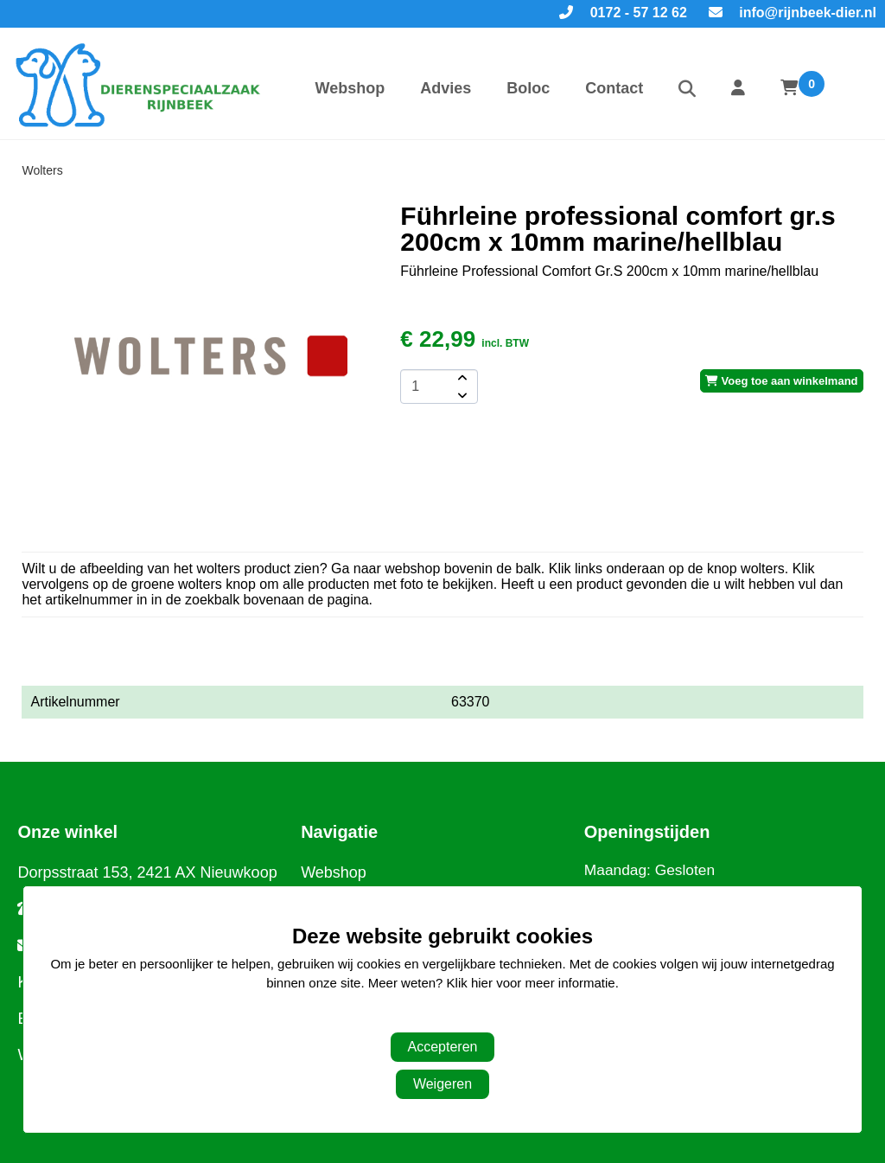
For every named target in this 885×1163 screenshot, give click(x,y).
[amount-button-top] (460, 378)
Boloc (528, 88)
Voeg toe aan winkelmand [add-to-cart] (781, 380)
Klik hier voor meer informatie (531, 982)
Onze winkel (67, 831)
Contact (614, 88)
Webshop (350, 88)
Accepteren (443, 1046)
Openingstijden (647, 831)
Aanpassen (433, 1018)
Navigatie (339, 831)
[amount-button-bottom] (460, 395)
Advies (445, 88)
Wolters (42, 170)
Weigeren (442, 1084)
